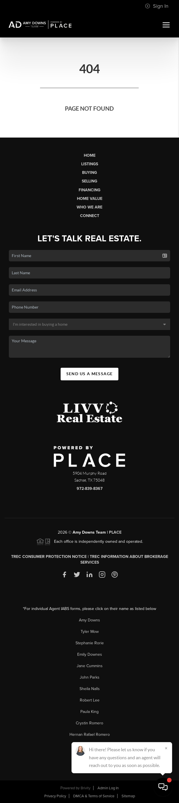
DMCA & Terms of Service (93, 796)
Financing (89, 190)
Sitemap (128, 796)
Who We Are (89, 207)
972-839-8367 (90, 488)
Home (90, 155)
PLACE (115, 532)
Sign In (156, 6)
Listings (89, 164)
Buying (89, 172)
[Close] (166, 748)
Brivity (85, 788)
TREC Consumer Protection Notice (49, 556)
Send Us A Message (89, 373)
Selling (89, 181)
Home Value (89, 198)
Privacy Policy (55, 796)
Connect (89, 215)
